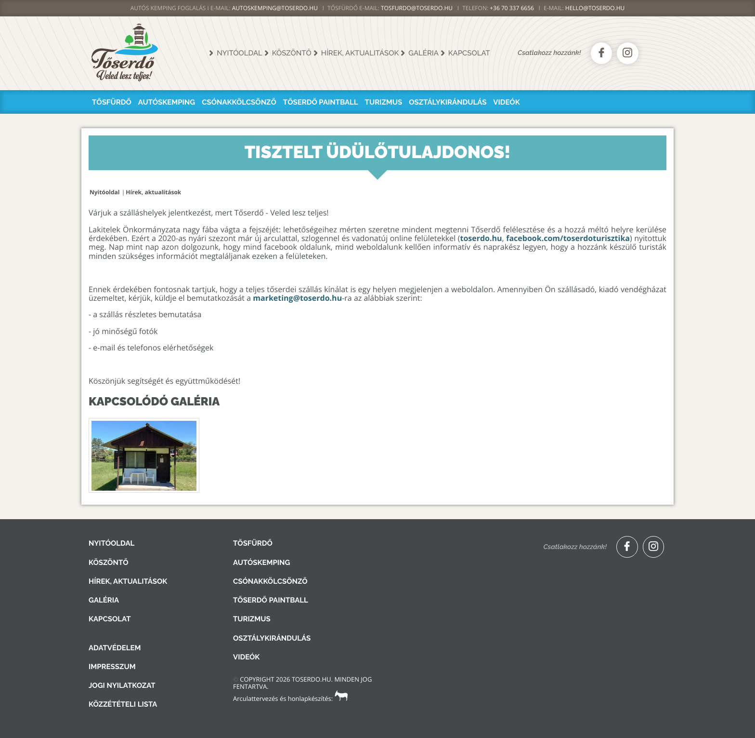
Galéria (423, 53)
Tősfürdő (111, 102)
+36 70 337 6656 (512, 8)
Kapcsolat (469, 53)
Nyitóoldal (239, 53)
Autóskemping (166, 102)
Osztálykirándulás (447, 102)
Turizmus (384, 102)
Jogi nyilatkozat (122, 685)
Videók (506, 102)
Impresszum (112, 666)
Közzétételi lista (123, 704)
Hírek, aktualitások (360, 53)
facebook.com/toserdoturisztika (568, 238)
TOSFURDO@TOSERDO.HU (417, 8)
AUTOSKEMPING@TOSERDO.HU (275, 8)
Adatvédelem (115, 648)
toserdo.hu (481, 238)
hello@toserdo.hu (595, 8)
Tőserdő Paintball (320, 102)
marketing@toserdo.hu (297, 298)
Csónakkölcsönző (239, 102)
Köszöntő (292, 53)
